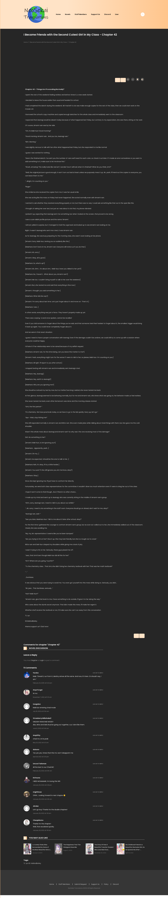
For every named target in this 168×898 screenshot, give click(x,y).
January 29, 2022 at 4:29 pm (42, 786)
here (46, 627)
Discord (107, 14)
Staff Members (81, 14)
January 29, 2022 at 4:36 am (42, 800)
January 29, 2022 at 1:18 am (42, 814)
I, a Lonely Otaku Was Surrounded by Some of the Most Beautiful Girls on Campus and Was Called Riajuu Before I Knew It (41, 851)
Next (120, 80)
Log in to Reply (98, 674)
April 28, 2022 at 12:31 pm (41, 758)
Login (42, 661)
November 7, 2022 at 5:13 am (42, 698)
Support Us (95, 14)
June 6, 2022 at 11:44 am (41, 729)
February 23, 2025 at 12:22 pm (42, 684)
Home (58, 14)
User (117, 14)
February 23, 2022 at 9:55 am (42, 772)
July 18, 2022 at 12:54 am (41, 712)
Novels (67, 14)
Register (34, 661)
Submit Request (81, 885)
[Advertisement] (84, 61)
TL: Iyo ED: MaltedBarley (32, 864)
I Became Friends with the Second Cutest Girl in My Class (48, 42)
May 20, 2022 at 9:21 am (41, 743)
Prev (112, 80)
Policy (106, 885)
